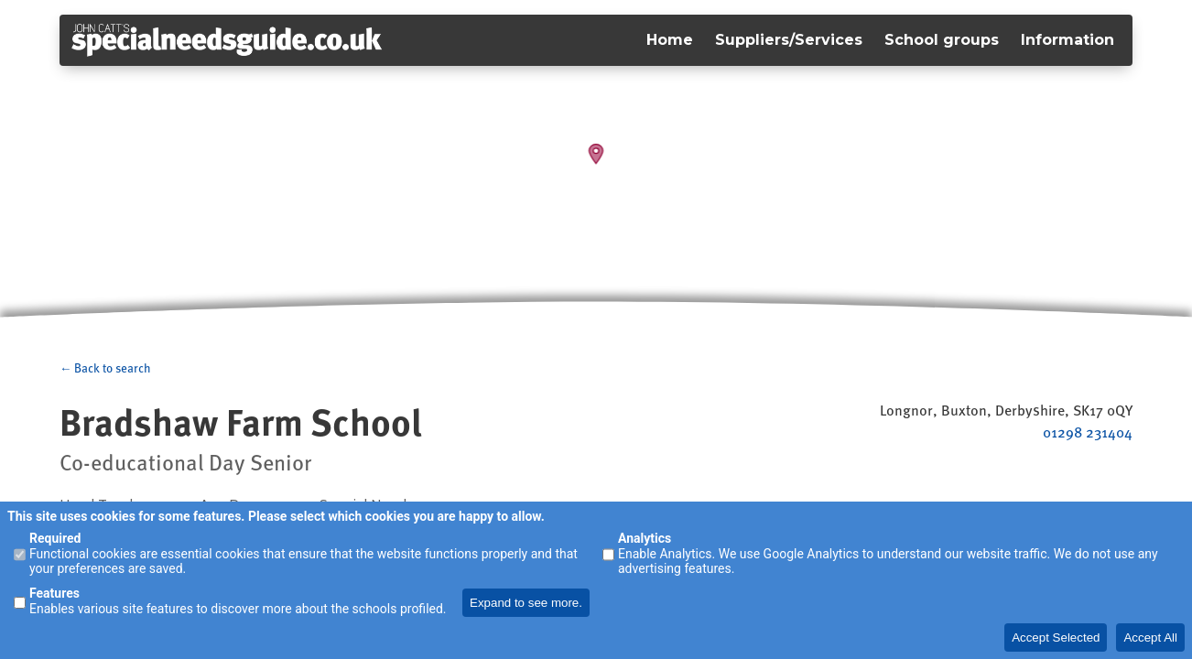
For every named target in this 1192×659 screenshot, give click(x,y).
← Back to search (105, 368)
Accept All (1150, 637)
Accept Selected (1056, 637)
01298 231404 (1087, 432)
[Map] (596, 165)
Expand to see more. (526, 603)
